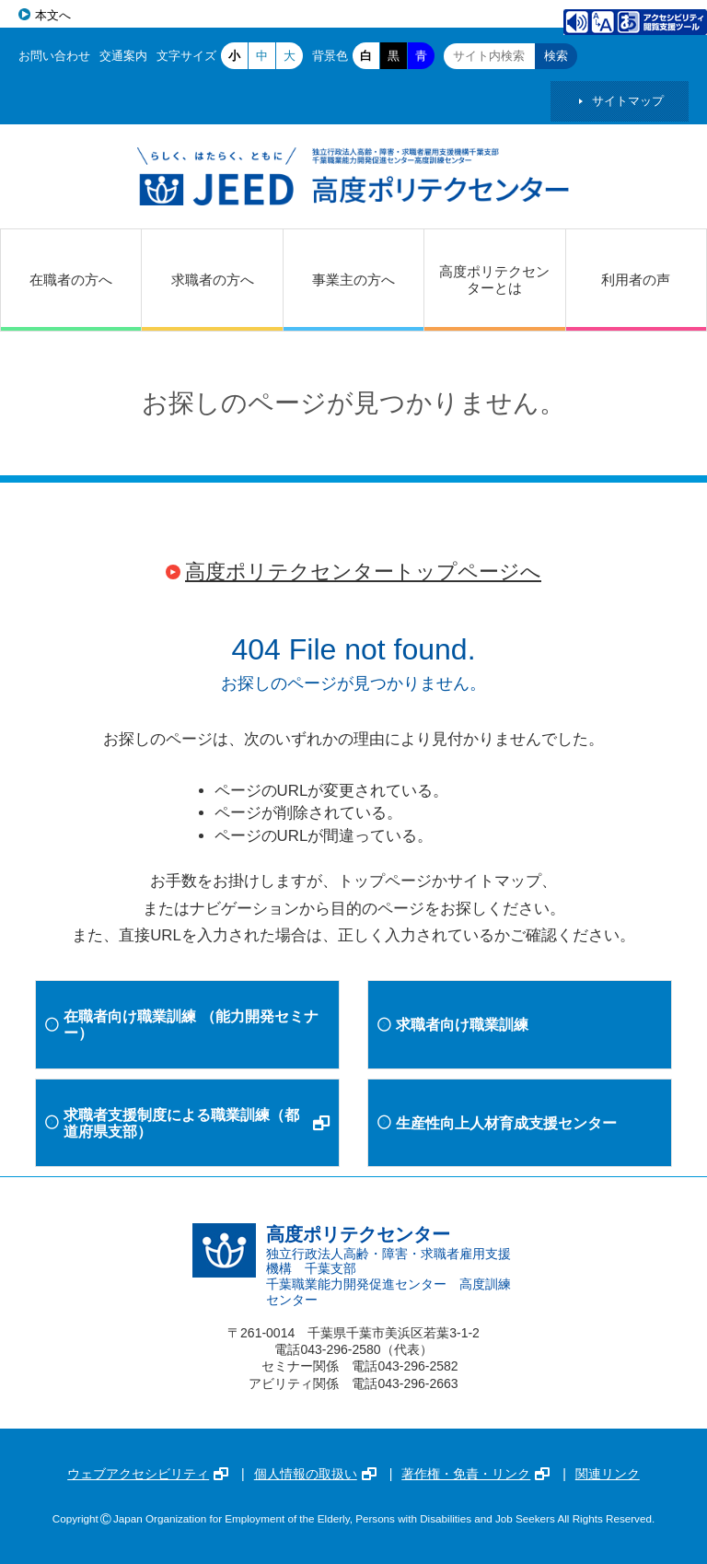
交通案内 (123, 56)
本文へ (53, 15)
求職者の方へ (212, 279)
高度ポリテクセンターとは (494, 279)
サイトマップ (628, 101)
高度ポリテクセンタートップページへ (363, 571)
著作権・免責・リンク (475, 1473)
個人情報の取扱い (315, 1473)
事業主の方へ (353, 279)
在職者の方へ (70, 279)
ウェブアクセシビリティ (147, 1473)
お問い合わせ (54, 56)
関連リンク (607, 1473)
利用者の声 (635, 279)
